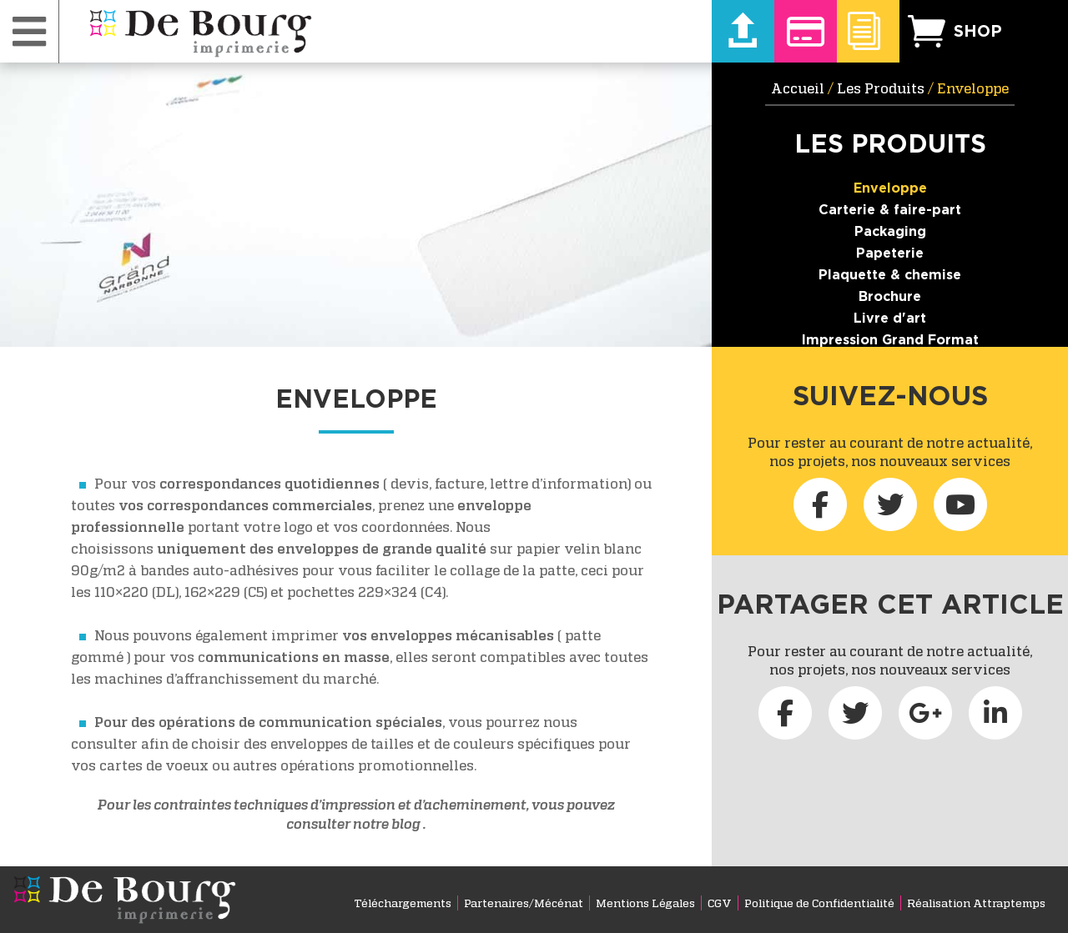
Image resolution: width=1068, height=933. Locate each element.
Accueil (797, 88)
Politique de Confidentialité (819, 903)
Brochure (890, 295)
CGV (720, 903)
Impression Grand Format (890, 339)
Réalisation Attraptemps (976, 903)
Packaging (890, 230)
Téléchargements (402, 903)
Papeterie (890, 252)
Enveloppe (890, 187)
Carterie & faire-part (890, 209)
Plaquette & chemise (890, 274)
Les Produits (880, 88)
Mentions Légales (645, 903)
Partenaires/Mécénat (523, 903)
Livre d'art (890, 317)
